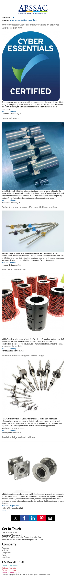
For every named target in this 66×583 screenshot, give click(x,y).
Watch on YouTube (9, 568)
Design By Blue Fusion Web (37, 575)
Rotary (24, 20)
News (4, 555)
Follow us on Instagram (11, 572)
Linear (12, 20)
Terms (48, 575)
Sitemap (4, 575)
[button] (15, 518)
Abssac (34, 20)
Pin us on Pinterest (9, 570)
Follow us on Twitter (10, 565)
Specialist (18, 20)
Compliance (6, 552)
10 (5, 510)
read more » (6, 111)
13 (10, 510)
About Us (5, 548)
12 (9, 510)
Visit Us (5, 550)
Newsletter (6, 557)
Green (30, 20)
